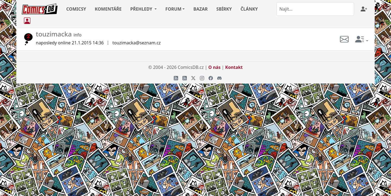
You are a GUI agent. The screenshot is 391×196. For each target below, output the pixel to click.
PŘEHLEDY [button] (141, 9)
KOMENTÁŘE (108, 9)
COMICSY (76, 9)
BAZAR (200, 9)
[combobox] (315, 9)
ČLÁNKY (249, 9)
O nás (214, 67)
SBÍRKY (224, 9)
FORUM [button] (173, 9)
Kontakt (233, 67)
